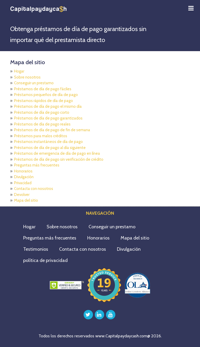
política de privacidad (45, 260)
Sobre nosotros (27, 77)
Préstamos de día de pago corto (41, 112)
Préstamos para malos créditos (40, 136)
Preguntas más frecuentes (36, 165)
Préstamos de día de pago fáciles (42, 89)
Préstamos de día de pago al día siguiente (50, 147)
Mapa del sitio (26, 200)
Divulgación (24, 177)
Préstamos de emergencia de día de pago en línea (57, 153)
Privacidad (23, 183)
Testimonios (35, 249)
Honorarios (23, 171)
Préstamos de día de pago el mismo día (48, 106)
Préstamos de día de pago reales (42, 124)
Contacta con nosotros (33, 188)
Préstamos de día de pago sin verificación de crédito (58, 159)
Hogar (19, 71)
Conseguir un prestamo (34, 83)
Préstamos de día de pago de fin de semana (52, 130)
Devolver (21, 194)
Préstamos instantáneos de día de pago (48, 141)
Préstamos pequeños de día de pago (46, 94)
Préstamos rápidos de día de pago (43, 100)
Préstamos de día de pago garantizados (48, 118)
